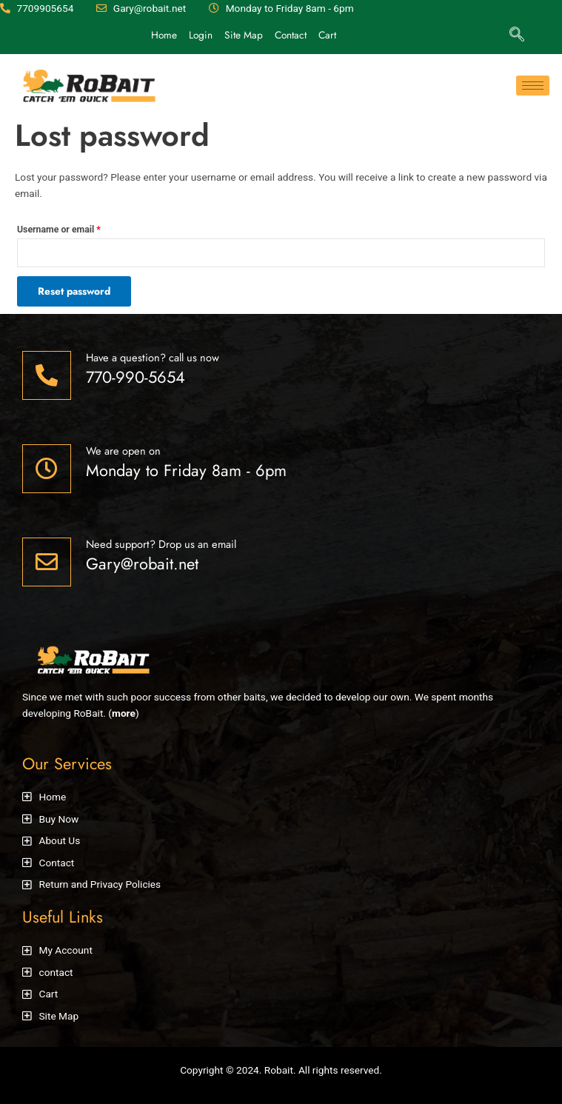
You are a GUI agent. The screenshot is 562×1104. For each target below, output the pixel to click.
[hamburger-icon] (532, 86)
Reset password (74, 291)
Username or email (59, 229)
